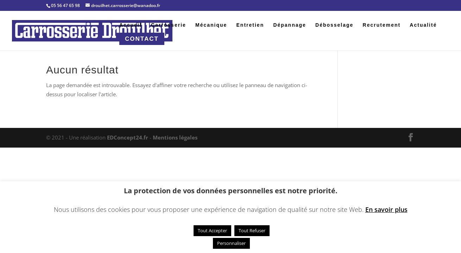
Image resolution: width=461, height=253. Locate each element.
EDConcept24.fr (128, 137)
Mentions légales (175, 137)
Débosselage (334, 25)
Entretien (250, 25)
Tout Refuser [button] (252, 230)
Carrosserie (168, 25)
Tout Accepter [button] (212, 230)
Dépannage (289, 25)
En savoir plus (386, 209)
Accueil (130, 25)
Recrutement (382, 25)
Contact (142, 38)
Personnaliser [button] (231, 243)
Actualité (423, 25)
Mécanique (211, 25)
